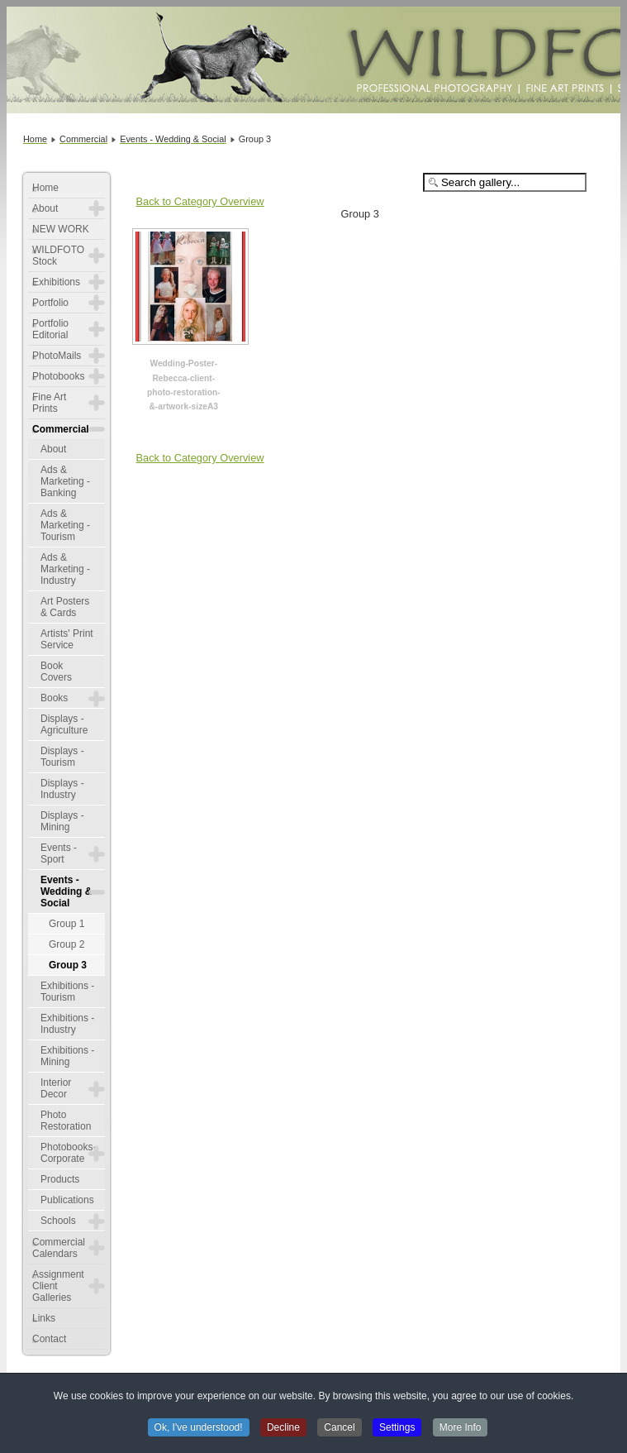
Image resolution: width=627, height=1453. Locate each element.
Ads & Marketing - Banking (65, 481)
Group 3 (68, 965)
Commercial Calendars (58, 1247)
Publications (67, 1200)
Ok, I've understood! (198, 1429)
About (45, 208)
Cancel (339, 1429)
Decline (283, 1429)
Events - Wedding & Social (66, 891)
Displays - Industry (62, 789)
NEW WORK (60, 229)
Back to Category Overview (200, 201)
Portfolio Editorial (50, 329)
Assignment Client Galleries (58, 1286)
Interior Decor (55, 1088)
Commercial (60, 429)
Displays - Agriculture (64, 724)
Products (59, 1179)
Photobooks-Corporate (68, 1152)
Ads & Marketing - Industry (65, 569)
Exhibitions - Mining (67, 1056)
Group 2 (66, 944)
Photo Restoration (65, 1120)
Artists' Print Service (66, 639)
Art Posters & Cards (64, 607)
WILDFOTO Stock (58, 255)
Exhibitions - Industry (67, 1023)
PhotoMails (56, 355)
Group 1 (66, 924)
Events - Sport (58, 853)
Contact (49, 1339)
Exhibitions (56, 282)
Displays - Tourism (62, 756)
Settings (397, 1429)
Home (45, 188)
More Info (460, 1429)
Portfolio (50, 302)
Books (54, 698)
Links (43, 1318)
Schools (58, 1220)
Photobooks (58, 376)
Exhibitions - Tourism (67, 991)
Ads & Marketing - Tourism (65, 525)
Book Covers (56, 671)
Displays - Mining (62, 821)
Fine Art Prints (49, 402)
